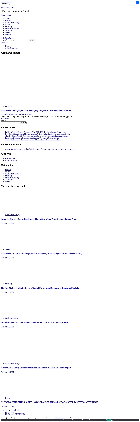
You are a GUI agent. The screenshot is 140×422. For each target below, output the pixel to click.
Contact (8, 34)
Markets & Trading (12, 28)
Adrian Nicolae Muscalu (9, 114)
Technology (9, 30)
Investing (8, 26)
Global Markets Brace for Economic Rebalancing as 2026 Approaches (49, 149)
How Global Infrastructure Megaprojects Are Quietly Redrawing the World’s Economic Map (37, 134)
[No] (112, 420)
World (7, 32)
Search (3, 120)
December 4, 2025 (7, 292)
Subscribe (4, 42)
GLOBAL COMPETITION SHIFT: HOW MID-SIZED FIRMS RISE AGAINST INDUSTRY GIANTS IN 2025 (49, 402)
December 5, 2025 (7, 258)
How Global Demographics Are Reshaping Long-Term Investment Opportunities (36, 110)
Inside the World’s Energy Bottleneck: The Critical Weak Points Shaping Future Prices (35, 132)
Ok (109, 420)
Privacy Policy (10, 412)
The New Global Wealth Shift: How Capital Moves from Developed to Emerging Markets (36, 136)
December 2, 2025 (7, 406)
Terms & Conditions (12, 410)
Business (8, 21)
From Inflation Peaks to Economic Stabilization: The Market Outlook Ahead (32, 138)
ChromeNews (60, 418)
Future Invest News (8, 7)
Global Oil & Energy (12, 22)
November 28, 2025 (25, 114)
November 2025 (11, 160)
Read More (5, 118)
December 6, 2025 (7, 223)
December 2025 (10, 158)
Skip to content (6, 2)
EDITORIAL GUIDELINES (15, 414)
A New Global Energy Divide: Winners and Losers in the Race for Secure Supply (33, 140)
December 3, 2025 (7, 327)
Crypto (7, 24)
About (7, 19)
